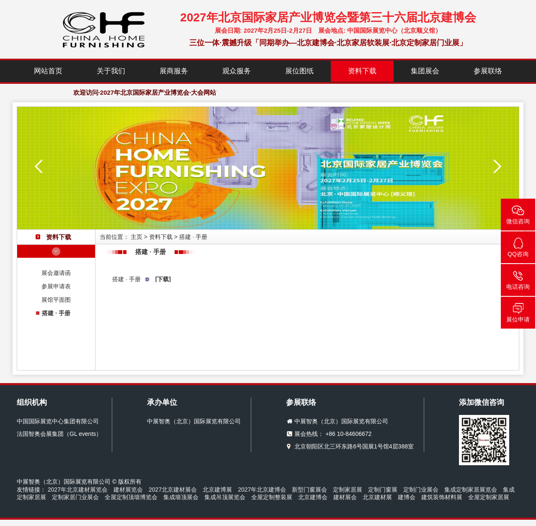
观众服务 (236, 71)
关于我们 (111, 71)
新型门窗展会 (309, 489)
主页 (136, 236)
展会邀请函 (56, 272)
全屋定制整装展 (271, 497)
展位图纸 (299, 71)
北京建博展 (217, 489)
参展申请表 (56, 286)
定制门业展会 (420, 489)
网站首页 (48, 71)
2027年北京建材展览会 (78, 489)
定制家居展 (347, 489)
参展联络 (488, 71)
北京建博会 (312, 497)
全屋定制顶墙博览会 (131, 497)
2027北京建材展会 (173, 489)
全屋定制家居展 (488, 497)
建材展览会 (128, 489)
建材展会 (345, 497)
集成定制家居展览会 (470, 489)
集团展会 (425, 71)
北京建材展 (377, 497)
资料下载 (362, 71)
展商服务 (174, 71)
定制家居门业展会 (75, 497)
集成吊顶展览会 (224, 497)
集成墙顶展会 (180, 497)
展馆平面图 (56, 299)
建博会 (406, 497)
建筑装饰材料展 (441, 497)
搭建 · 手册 (56, 313)
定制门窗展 (382, 489)
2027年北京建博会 (262, 489)
